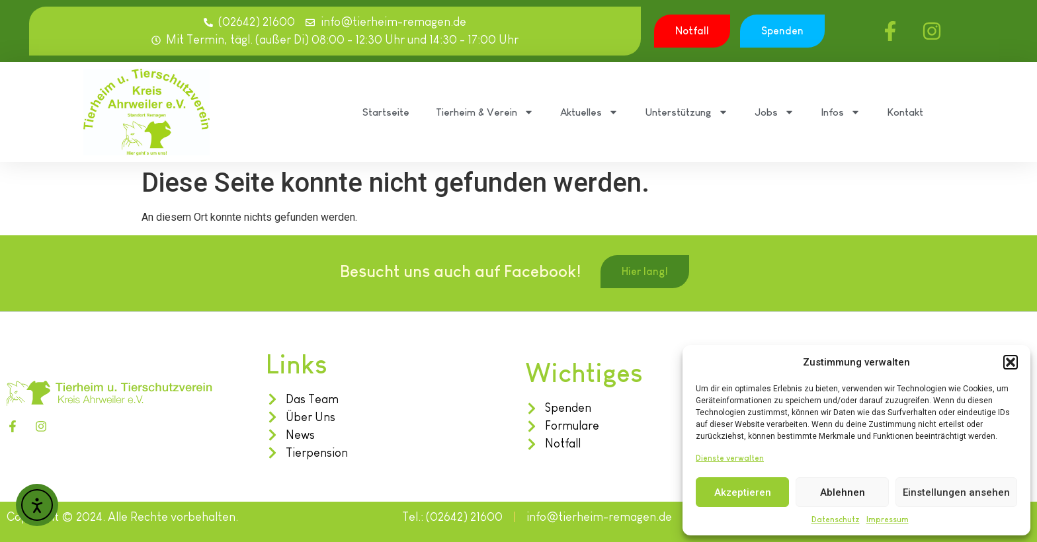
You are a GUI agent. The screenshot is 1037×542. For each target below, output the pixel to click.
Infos (840, 112)
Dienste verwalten (730, 458)
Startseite (385, 112)
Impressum (887, 519)
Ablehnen (842, 492)
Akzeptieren (742, 492)
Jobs (774, 112)
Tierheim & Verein (485, 112)
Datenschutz (835, 519)
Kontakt (905, 112)
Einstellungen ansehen (956, 492)
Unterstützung (686, 112)
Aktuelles (589, 112)
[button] (1010, 362)
